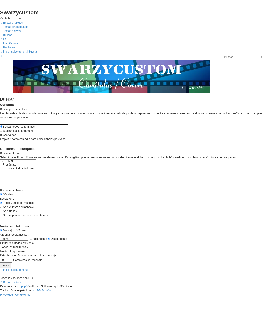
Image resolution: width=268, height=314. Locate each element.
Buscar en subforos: (12, 190)
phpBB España (41, 290)
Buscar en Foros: (10, 153)
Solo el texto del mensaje (17, 206)
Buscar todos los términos (17, 126)
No (9, 194)
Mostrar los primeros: (13, 251)
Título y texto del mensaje (17, 202)
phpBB (25, 286)
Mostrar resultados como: (15, 226)
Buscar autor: (8, 134)
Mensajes (7, 230)
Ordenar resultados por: (14, 234)
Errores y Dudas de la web (18, 168)
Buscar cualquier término (16, 130)
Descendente (57, 238)
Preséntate (18, 165)
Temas (21, 230)
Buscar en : (7, 198)
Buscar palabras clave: (14, 109)
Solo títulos (8, 211)
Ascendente (38, 238)
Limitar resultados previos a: (17, 242)
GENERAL (18, 161)
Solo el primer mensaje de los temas (24, 215)
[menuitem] (14, 27)
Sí (3, 194)
